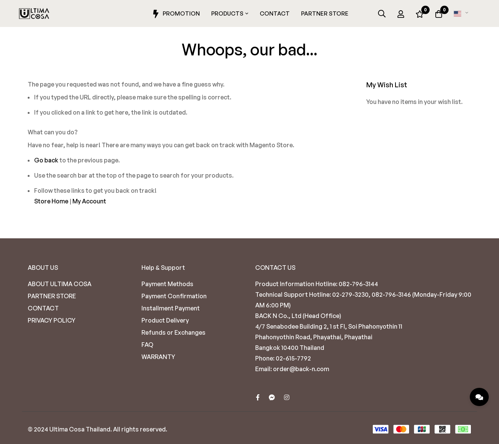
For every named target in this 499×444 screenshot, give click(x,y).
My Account (89, 201)
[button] (462, 13)
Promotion (175, 14)
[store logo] (34, 13)
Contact (275, 13)
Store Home (51, 201)
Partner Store (324, 13)
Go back (46, 160)
